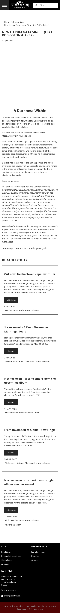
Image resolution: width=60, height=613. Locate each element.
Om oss (34, 560)
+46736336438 (9, 590)
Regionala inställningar (11, 556)
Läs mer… (11, 299)
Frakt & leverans (38, 552)
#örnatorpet (8, 248)
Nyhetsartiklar (17, 22)
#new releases (23, 248)
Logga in (5, 564)
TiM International (36, 609)
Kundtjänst (5, 552)
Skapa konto (6, 560)
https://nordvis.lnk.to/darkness (16, 135)
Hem (6, 22)
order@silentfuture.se (13, 596)
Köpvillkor (35, 556)
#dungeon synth (38, 248)
